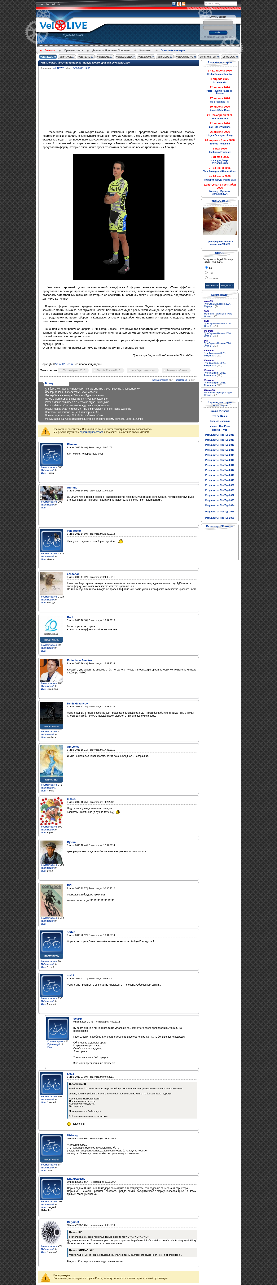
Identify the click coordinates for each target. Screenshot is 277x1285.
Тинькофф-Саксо (177, 370)
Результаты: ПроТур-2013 (219, 450)
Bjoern (71, 842)
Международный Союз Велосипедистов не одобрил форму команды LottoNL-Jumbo (94, 418)
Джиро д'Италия (220, 411)
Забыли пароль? (225, 37)
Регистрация (209, 37)
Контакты (145, 50)
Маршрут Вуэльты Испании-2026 (219, 192)
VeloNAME (103, 56)
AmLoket (73, 746)
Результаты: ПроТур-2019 (219, 480)
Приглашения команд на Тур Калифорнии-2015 (72, 412)
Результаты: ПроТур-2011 (219, 440)
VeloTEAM (84, 56)
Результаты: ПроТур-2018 (219, 475)
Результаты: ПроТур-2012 (219, 445)
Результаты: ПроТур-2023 (219, 500)
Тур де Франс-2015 (74, 370)
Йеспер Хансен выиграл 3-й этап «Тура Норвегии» (74, 395)
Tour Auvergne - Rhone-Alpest (219, 171)
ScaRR (77, 1018)
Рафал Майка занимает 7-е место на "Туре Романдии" (77, 402)
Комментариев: (49, 467)
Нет (210, 273)
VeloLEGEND (124, 56)
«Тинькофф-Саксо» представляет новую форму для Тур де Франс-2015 (85, 62)
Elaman (72, 444)
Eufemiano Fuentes (79, 660)
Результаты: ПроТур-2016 (219, 465)
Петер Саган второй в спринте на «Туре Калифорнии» (76, 398)
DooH (70, 617)
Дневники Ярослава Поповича (111, 50)
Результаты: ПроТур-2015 (219, 460)
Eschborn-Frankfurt (220, 152)
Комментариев (160, 380)
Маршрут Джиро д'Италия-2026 (220, 161)
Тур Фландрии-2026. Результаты (215, 354)
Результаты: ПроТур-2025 (219, 511)
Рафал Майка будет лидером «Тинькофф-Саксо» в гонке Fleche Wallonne (88, 408)
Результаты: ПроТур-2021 (219, 490)
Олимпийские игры (173, 50)
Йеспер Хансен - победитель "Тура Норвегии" (71, 392)
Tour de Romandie (220, 143)
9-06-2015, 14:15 (81, 68)
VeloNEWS (46, 56)
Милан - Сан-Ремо (220, 426)
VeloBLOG (229, 56)
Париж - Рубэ (219, 430)
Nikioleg (72, 1135)
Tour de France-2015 (108, 370)
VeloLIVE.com (64, 364)
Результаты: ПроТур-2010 (219, 435)
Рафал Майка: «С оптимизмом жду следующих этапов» (77, 405)
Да (210, 267)
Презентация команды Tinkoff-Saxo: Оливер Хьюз (74, 415)
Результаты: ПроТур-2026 (219, 518)
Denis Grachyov (77, 703)
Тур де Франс (219, 416)
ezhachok (73, 574)
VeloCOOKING (184, 56)
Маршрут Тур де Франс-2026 (220, 179)
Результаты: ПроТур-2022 (219, 495)
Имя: (43, 473)
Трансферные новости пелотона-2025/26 (220, 242)
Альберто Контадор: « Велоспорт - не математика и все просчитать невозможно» (92, 388)
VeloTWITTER (208, 56)
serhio (71, 932)
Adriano (72, 487)
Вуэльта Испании (220, 421)
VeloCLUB (163, 56)
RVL (69, 885)
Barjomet (73, 1222)
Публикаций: (48, 470)
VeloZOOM (144, 56)
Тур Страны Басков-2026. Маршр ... (217, 305)
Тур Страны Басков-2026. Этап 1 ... (217, 324)
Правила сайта (73, 50)
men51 (71, 798)
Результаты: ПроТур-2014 (219, 455)
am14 (70, 975)
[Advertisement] (138, 100)
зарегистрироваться (91, 432)
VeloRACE (66, 56)
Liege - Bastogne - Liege (219, 135)
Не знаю (213, 278)
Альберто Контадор (143, 370)
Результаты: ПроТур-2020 (219, 485)
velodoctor (74, 530)
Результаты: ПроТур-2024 (219, 505)
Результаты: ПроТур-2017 (219, 470)
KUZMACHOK (76, 1178)
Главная (50, 50)
